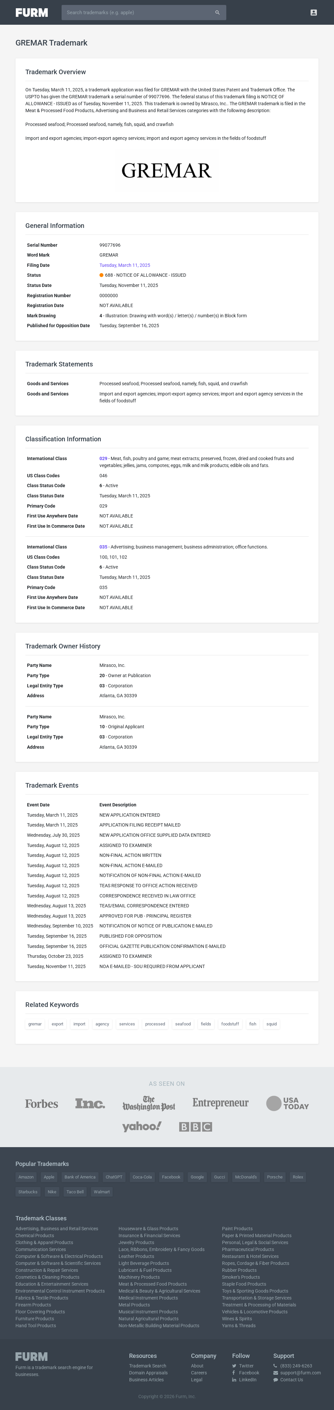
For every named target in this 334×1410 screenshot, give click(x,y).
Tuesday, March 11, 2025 (124, 265)
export (57, 1023)
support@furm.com (297, 1372)
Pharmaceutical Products (248, 1249)
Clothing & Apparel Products (44, 1242)
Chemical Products (34, 1235)
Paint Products (237, 1228)
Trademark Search (147, 1365)
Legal (196, 1379)
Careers (199, 1372)
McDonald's (246, 1177)
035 (103, 546)
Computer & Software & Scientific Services (58, 1263)
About (197, 1365)
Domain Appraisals (148, 1372)
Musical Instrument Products (148, 1311)
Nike (52, 1191)
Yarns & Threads (239, 1325)
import (79, 1023)
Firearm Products (33, 1304)
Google (197, 1177)
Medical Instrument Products (148, 1297)
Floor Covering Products (40, 1311)
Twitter (243, 1365)
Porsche (275, 1177)
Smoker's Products (241, 1277)
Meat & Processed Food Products (153, 1284)
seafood (183, 1023)
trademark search (53, 1367)
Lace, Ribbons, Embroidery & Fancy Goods (162, 1249)
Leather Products (136, 1256)
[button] (314, 12)
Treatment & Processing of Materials (259, 1304)
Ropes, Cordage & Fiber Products (255, 1263)
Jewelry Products (136, 1242)
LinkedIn (244, 1379)
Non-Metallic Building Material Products (159, 1325)
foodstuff (230, 1023)
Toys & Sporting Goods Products (255, 1291)
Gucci (219, 1177)
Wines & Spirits (237, 1318)
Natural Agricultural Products (149, 1318)
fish (252, 1023)
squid (271, 1023)
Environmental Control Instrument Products (60, 1291)
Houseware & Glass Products (148, 1228)
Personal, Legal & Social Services (255, 1242)
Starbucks (28, 1191)
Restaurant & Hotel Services (250, 1256)
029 (103, 458)
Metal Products (134, 1304)
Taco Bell (75, 1191)
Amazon (26, 1177)
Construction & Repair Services (46, 1270)
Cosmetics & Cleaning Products (47, 1277)
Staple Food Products (244, 1284)
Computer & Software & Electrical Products (59, 1256)
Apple (49, 1177)
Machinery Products (139, 1277)
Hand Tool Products (35, 1325)
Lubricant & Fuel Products (145, 1270)
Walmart (102, 1191)
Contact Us (288, 1379)
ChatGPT (114, 1177)
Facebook (171, 1177)
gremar (35, 1023)
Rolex (298, 1177)
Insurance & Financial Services (149, 1235)
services (127, 1023)
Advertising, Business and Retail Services (56, 1228)
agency (102, 1023)
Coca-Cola (142, 1177)
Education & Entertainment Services (51, 1284)
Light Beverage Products (144, 1263)
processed (155, 1023)
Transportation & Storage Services (257, 1297)
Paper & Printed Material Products (257, 1235)
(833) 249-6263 (292, 1365)
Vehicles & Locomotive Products (255, 1311)
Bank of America (80, 1177)
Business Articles (146, 1379)
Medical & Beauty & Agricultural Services (159, 1291)
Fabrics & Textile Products (41, 1297)
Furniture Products (34, 1318)
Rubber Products (239, 1270)
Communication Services (40, 1249)
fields (206, 1023)
